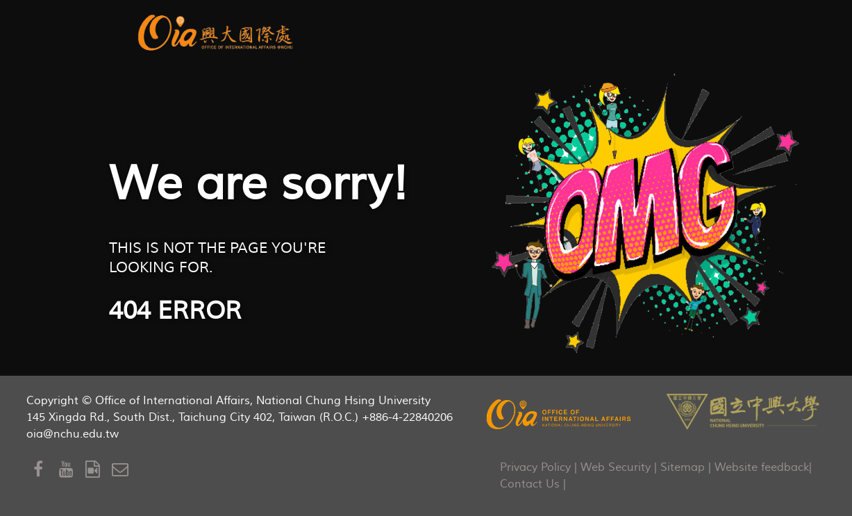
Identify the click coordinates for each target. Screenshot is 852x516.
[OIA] (559, 414)
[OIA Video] (98, 470)
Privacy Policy (535, 467)
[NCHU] (743, 410)
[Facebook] (46, 470)
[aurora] (217, 31)
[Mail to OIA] (122, 470)
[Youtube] (72, 470)
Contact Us (530, 484)
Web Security (615, 467)
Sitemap (682, 467)
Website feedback (762, 467)
